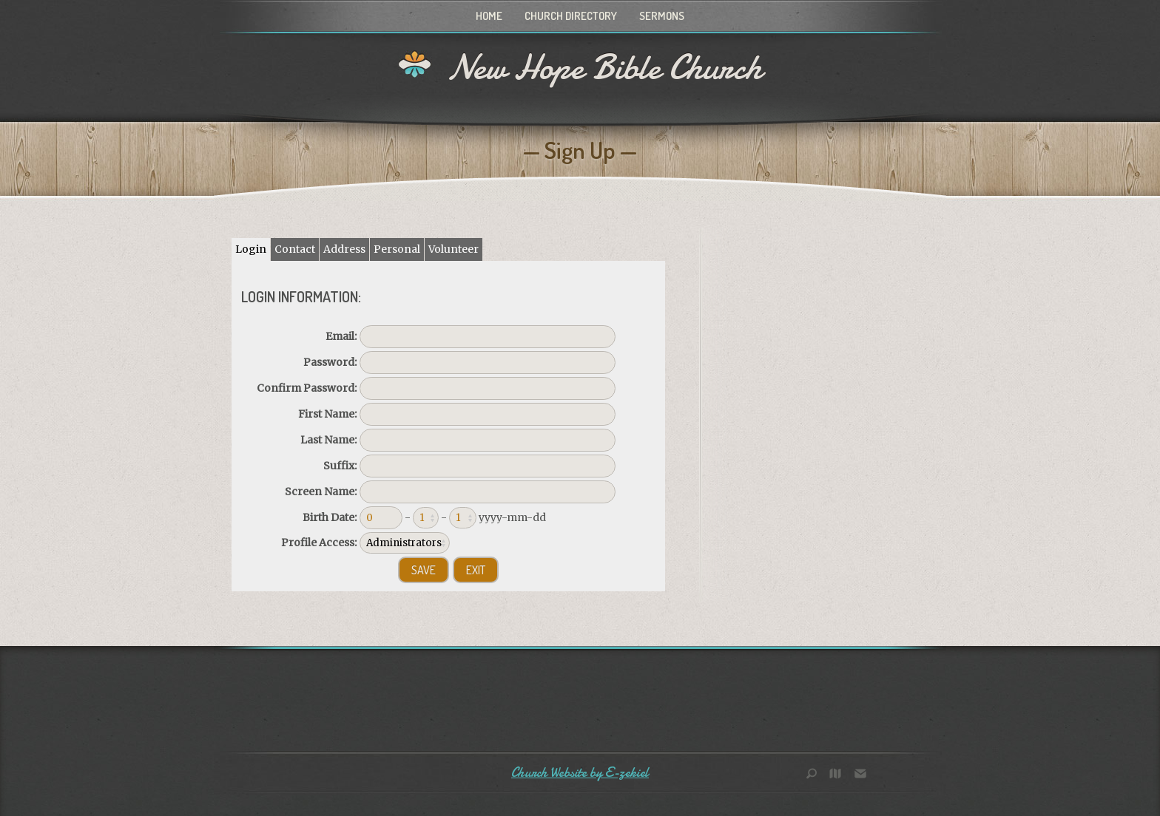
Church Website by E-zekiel (580, 773)
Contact (294, 249)
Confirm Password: (307, 388)
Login (250, 249)
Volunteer (453, 249)
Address (344, 249)
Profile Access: (319, 542)
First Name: (327, 414)
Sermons (661, 16)
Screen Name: (321, 491)
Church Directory (571, 16)
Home (489, 16)
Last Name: (328, 439)
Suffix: (340, 465)
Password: (330, 362)
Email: (341, 336)
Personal (397, 249)
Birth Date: (330, 517)
